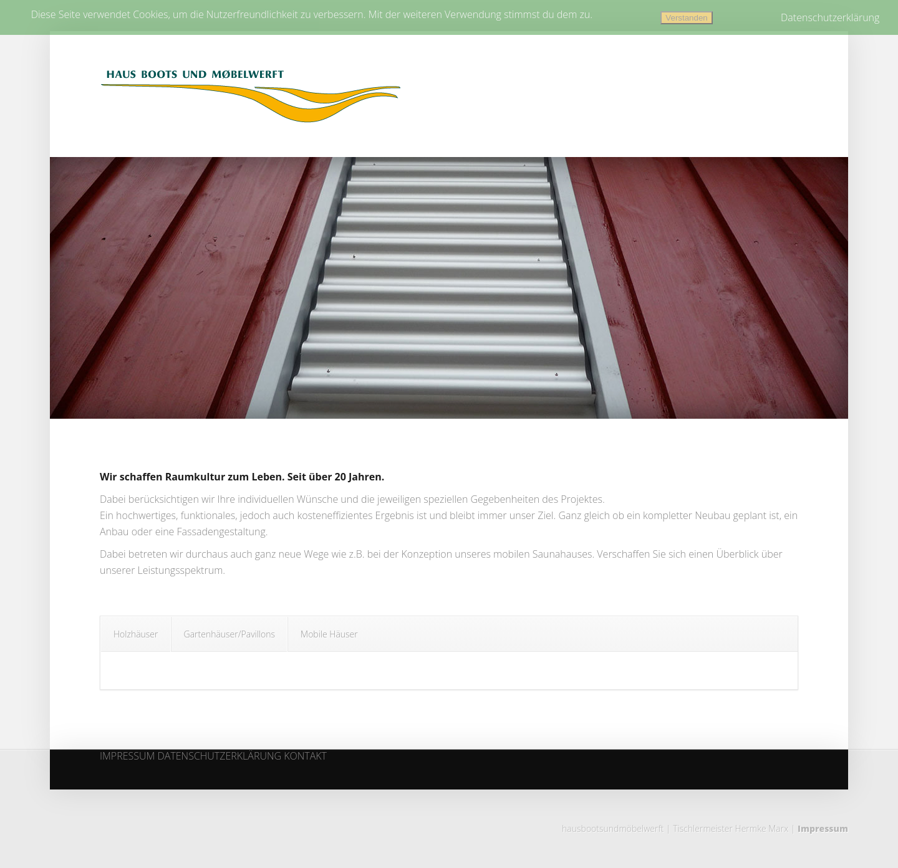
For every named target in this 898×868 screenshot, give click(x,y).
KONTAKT (305, 756)
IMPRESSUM (127, 756)
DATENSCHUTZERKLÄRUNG (219, 756)
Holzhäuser (135, 634)
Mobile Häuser (329, 634)
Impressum (823, 828)
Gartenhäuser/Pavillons (230, 634)
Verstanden (686, 17)
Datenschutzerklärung (830, 17)
